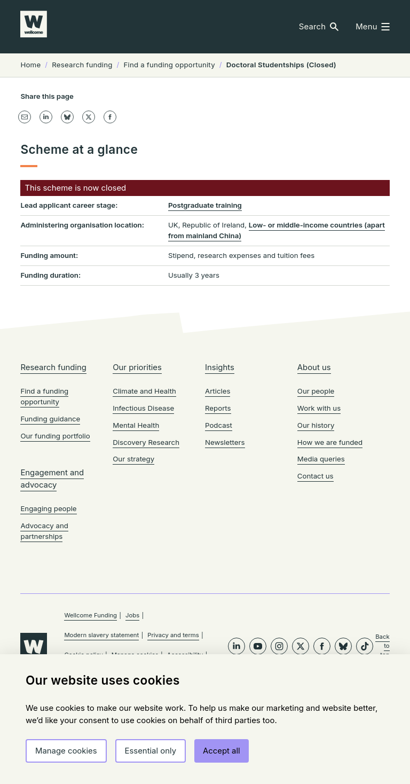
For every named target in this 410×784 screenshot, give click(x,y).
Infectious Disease (143, 493)
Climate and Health (144, 476)
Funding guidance (50, 504)
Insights (219, 453)
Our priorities (137, 453)
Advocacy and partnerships (44, 616)
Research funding (53, 453)
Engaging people (48, 594)
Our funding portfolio (55, 521)
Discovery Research (146, 527)
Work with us (319, 493)
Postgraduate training (205, 282)
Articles (217, 476)
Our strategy (133, 544)
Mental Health (136, 510)
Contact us (315, 561)
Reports (218, 493)
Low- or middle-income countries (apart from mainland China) (276, 307)
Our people (316, 476)
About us (314, 453)
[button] (319, 27)
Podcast (218, 510)
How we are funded (329, 527)
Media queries (321, 544)
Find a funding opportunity (44, 481)
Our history (316, 510)
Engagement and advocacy (52, 564)
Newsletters (225, 527)
